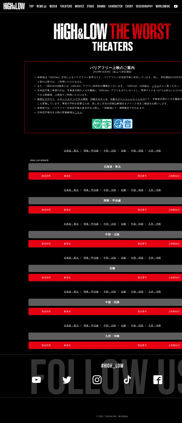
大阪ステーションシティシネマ (127, 99)
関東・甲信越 (91, 150)
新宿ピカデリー (46, 99)
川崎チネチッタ (99, 99)
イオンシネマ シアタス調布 (72, 99)
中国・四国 (137, 150)
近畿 (123, 150)
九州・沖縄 (154, 150)
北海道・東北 (71, 150)
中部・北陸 (110, 150)
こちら (155, 86)
